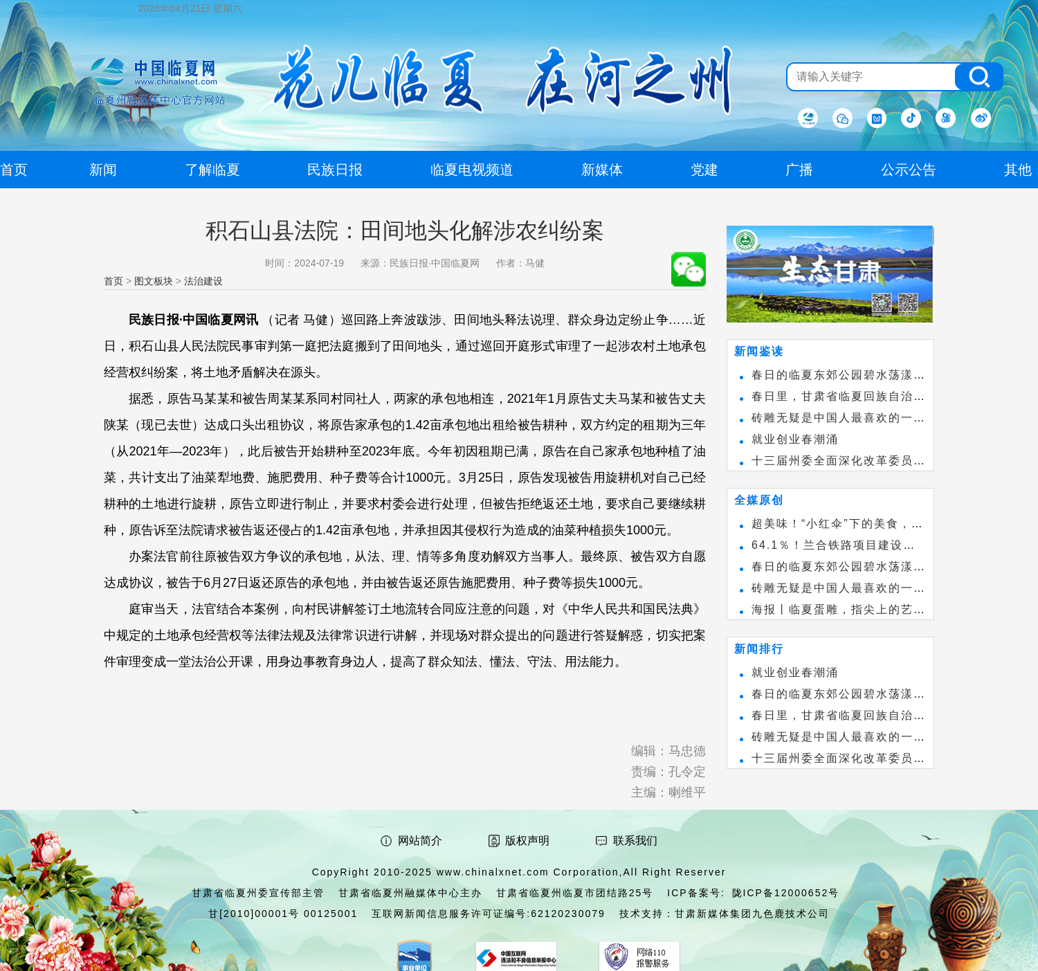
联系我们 (635, 840)
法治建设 (203, 281)
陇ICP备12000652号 (786, 892)
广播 (799, 169)
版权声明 (527, 840)
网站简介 (420, 840)
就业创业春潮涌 (795, 439)
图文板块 (153, 281)
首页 (113, 281)
